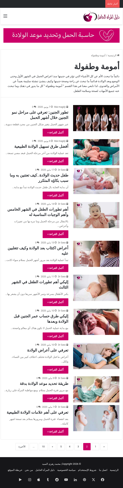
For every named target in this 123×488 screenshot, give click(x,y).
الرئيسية (113, 55)
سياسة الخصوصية (66, 470)
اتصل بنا (103, 470)
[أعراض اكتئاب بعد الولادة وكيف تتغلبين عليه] (96, 254)
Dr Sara (61, 170)
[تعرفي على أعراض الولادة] (96, 356)
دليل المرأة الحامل (45, 470)
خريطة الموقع (15, 470)
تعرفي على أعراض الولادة (47, 350)
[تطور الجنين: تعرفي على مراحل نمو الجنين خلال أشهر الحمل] (96, 118)
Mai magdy (59, 107)
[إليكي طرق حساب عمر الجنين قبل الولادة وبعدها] (96, 322)
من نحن (29, 470)
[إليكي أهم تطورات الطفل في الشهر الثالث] (96, 288)
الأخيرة (22, 446)
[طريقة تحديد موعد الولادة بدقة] (96, 389)
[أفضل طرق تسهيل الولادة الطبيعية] (96, 152)
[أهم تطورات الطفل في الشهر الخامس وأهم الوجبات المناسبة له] (96, 215)
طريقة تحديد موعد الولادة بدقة (44, 383)
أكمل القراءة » (55, 132)
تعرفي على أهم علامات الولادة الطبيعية (37, 412)
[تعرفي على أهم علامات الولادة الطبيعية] (96, 418)
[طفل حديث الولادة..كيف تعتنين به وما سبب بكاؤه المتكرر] (96, 181)
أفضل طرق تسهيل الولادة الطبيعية (41, 146)
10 (43, 446)
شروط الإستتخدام (87, 470)
